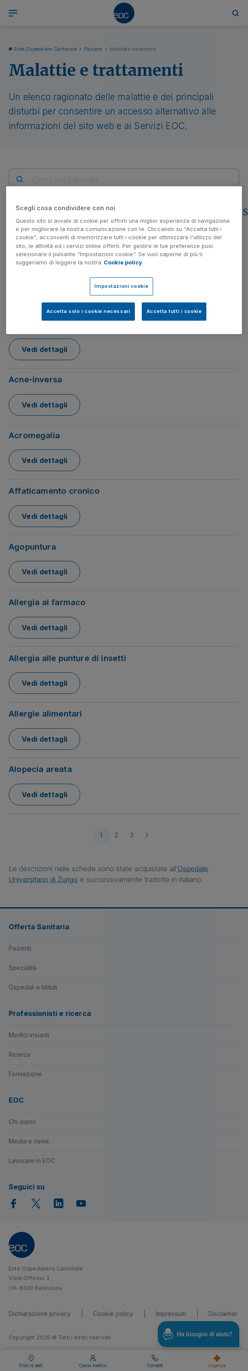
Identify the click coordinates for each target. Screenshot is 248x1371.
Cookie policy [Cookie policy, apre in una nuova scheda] (123, 262)
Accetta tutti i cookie (174, 311)
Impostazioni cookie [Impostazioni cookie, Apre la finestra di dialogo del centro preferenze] (121, 286)
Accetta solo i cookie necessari (88, 311)
